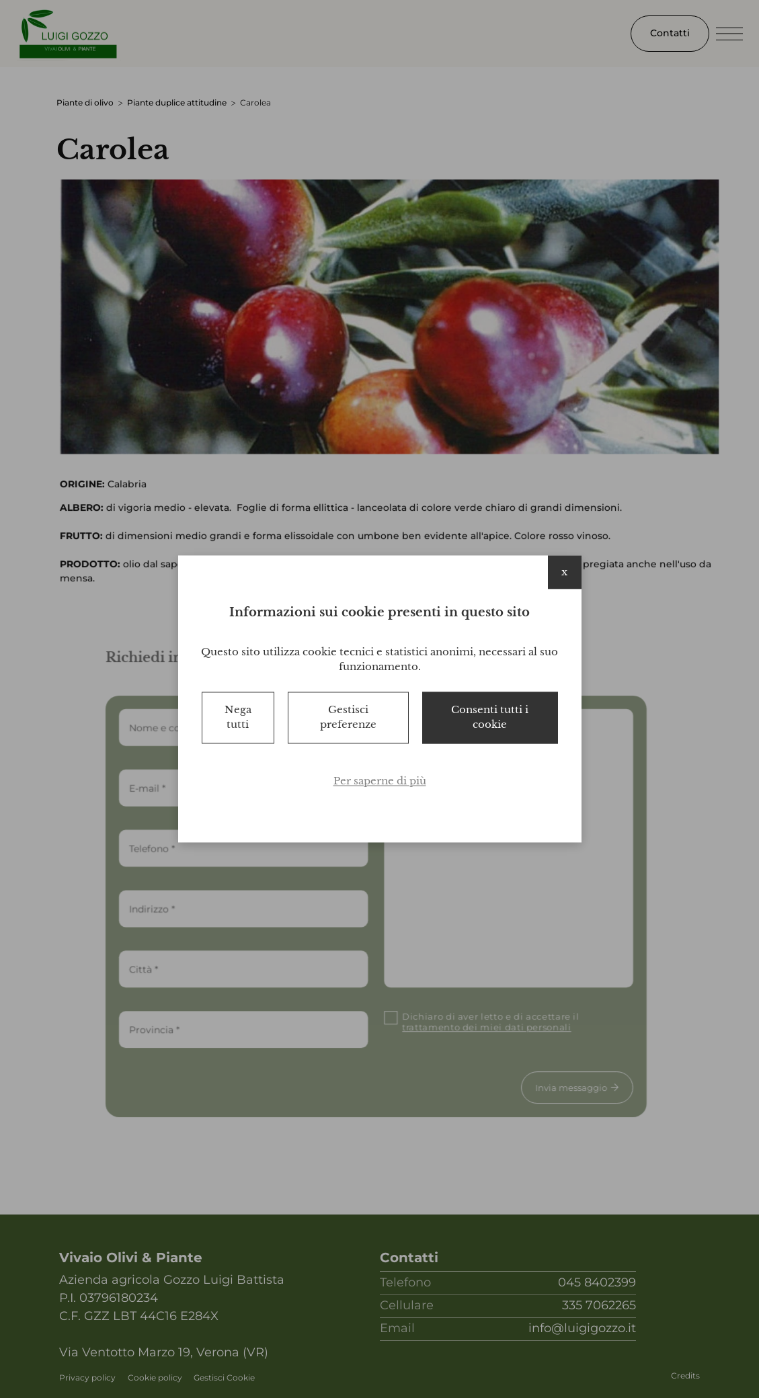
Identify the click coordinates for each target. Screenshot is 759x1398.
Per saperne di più (379, 780)
